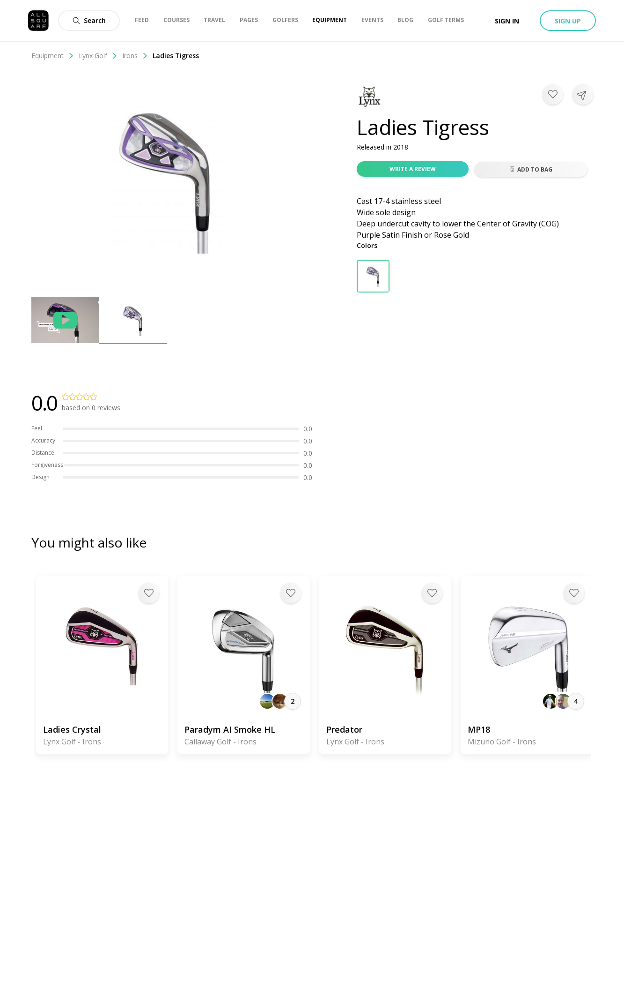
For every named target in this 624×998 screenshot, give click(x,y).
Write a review (412, 169)
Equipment (52, 55)
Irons (135, 55)
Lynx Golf (98, 55)
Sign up (568, 20)
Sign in (507, 20)
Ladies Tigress (176, 55)
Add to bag (530, 169)
